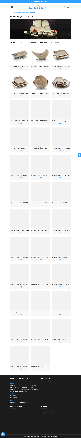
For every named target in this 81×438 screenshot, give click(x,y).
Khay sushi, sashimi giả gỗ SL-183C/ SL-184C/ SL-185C (46, 175)
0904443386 (13, 396)
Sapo (55, 436)
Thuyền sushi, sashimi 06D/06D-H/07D (21, 202)
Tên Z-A (26, 42)
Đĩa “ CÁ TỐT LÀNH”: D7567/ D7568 (62, 66)
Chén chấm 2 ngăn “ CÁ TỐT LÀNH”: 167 (21, 66)
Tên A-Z (19, 42)
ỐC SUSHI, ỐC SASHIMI (40, 148)
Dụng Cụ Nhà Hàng (49, 412)
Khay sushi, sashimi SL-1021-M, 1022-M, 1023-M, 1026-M (46, 339)
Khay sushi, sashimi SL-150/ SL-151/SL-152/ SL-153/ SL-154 (27, 257)
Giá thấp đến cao (42, 42)
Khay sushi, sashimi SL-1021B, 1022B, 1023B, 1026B (45, 366)
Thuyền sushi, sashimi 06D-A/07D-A (41, 202)
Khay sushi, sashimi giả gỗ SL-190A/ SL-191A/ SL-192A (25, 175)
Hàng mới (32, 42)
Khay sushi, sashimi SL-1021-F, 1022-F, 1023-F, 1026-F (66, 339)
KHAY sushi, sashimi (19, 148)
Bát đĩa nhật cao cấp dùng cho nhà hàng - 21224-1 (65, 121)
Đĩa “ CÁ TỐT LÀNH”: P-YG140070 (40, 66)
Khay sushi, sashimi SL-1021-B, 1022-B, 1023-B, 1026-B (25, 339)
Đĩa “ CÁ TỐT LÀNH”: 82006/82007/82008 (22, 121)
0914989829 (13, 398)
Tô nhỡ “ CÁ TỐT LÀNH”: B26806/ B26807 (42, 93)
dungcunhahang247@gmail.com (19, 402)
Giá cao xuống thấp (55, 42)
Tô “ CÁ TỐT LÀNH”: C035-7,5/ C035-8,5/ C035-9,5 (44, 121)
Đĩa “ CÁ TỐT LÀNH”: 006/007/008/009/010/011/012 (66, 93)
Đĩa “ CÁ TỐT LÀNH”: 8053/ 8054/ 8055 (21, 93)
